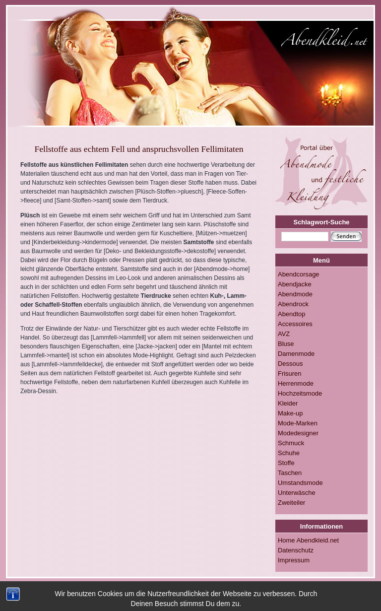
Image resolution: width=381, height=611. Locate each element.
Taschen (290, 472)
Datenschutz (296, 550)
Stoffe (286, 463)
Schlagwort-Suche (322, 222)
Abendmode (295, 294)
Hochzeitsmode (300, 393)
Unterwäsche (297, 492)
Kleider (288, 403)
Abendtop (291, 314)
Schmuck (291, 443)
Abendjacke (295, 284)
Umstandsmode (300, 482)
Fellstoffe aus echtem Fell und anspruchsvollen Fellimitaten (138, 149)
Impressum (294, 560)
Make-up (290, 413)
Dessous (290, 363)
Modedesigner (298, 433)
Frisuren (290, 373)
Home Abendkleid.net (308, 540)
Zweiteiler (291, 502)
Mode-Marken (298, 423)
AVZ (284, 334)
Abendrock (293, 304)
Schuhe (289, 453)
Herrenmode (296, 383)
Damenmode (296, 353)
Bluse (286, 343)
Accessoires (295, 324)
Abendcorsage (298, 274)
